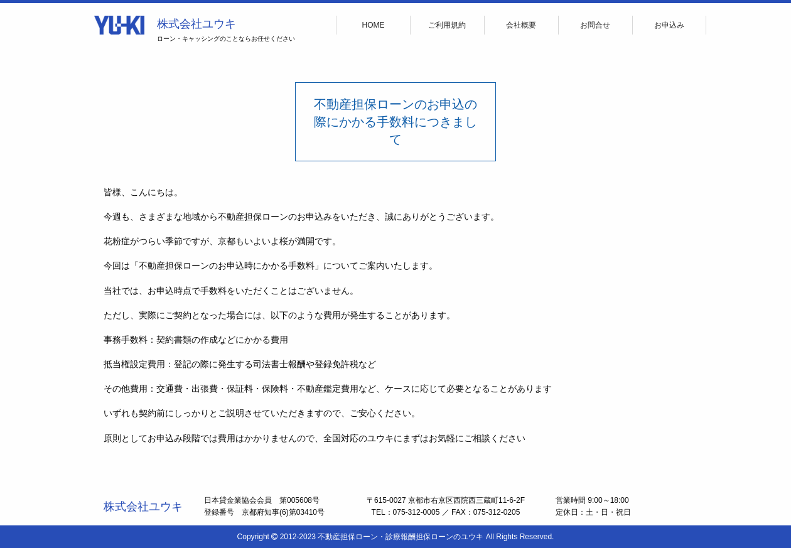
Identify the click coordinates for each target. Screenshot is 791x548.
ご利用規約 (447, 25)
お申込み (669, 25)
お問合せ (595, 25)
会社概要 (521, 25)
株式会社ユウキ (196, 24)
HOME (373, 25)
